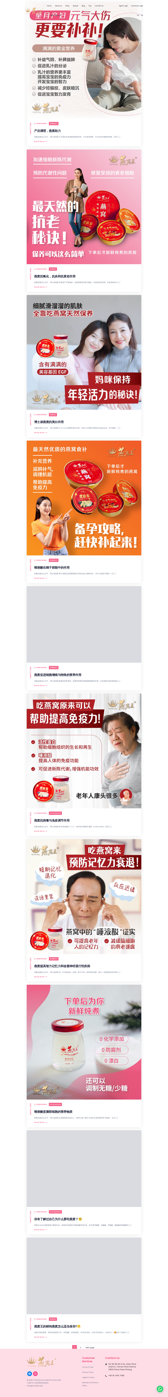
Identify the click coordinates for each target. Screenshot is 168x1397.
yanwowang (40, 123)
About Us (58, 6)
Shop (67, 6)
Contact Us (99, 6)
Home (49, 6)
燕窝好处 (53, 1319)
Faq (90, 6)
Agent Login (123, 6)
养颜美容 (53, 269)
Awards (75, 6)
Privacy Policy (88, 1372)
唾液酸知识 (53, 123)
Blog (83, 6)
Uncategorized (55, 813)
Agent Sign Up (55, 15)
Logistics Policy (88, 1377)
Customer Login (137, 6)
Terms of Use (87, 1367)
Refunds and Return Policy (90, 1384)
